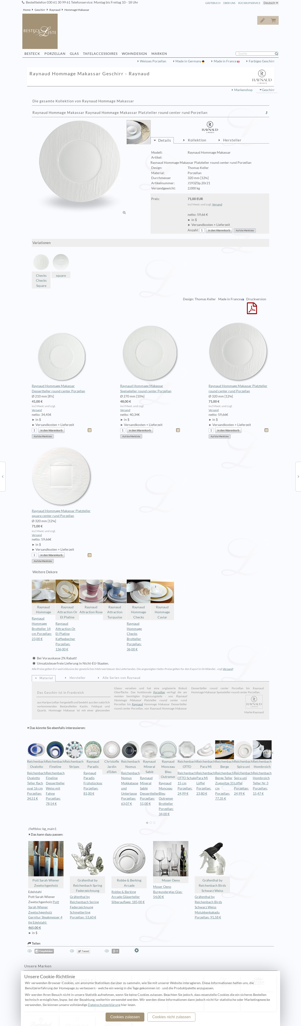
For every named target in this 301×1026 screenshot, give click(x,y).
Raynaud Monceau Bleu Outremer (168, 759)
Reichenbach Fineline (55, 754)
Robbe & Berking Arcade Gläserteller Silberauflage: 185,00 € (128, 897)
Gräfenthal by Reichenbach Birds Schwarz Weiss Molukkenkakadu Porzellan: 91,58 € (208, 907)
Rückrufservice (249, 2)
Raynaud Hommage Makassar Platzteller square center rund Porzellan (62, 482)
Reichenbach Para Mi (205, 754)
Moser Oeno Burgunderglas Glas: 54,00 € (167, 892)
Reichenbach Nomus (130, 754)
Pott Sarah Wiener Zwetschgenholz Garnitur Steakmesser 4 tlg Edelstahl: (45, 915)
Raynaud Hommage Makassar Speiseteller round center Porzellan (150, 357)
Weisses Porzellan (153, 61)
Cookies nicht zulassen (171, 1017)
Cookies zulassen (125, 1017)
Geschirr (40, 10)
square (60, 265)
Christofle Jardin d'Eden (111, 757)
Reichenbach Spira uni (243, 754)
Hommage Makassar (76, 10)
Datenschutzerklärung (104, 1005)
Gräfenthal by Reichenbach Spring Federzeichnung (87, 866)
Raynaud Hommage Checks (138, 599)
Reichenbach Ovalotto (36, 754)
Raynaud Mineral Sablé (149, 757)
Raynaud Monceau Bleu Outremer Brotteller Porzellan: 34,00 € (166, 798)
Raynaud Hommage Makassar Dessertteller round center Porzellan (62, 357)
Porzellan (159, 692)
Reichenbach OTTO (187, 754)
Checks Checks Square (41, 270)
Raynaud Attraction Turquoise (115, 599)
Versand (217, 204)
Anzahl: (193, 230)
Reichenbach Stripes (74, 754)
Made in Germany (188, 61)
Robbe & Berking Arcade (129, 864)
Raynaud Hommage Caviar (162, 599)
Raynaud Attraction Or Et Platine (67, 599)
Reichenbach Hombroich (262, 754)
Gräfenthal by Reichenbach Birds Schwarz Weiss (212, 866)
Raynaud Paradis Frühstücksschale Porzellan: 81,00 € (96, 783)
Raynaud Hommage (43, 597)
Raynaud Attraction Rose (91, 597)
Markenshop (243, 90)
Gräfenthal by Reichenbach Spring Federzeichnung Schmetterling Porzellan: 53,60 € (84, 907)
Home (27, 10)
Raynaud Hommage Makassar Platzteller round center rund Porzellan (239, 357)
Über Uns (229, 2)
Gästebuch (212, 2)
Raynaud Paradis (92, 754)
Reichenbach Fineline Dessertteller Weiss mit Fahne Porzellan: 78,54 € (55, 788)
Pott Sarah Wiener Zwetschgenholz (45, 864)
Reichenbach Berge (224, 754)
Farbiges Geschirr (262, 61)
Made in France (225, 61)
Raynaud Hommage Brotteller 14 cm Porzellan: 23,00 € (42, 629)
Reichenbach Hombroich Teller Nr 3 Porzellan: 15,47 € (262, 783)
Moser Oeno (170, 861)
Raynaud (54, 10)
